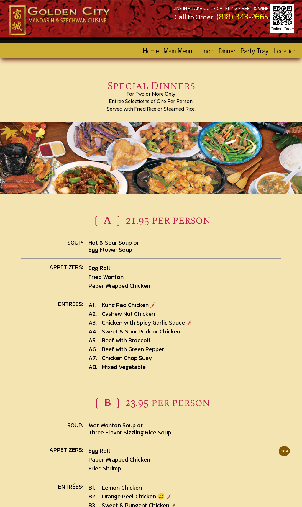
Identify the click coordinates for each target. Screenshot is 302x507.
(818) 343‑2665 (242, 16)
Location (285, 50)
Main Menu (178, 50)
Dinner (227, 50)
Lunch (205, 50)
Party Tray (254, 50)
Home (151, 50)
